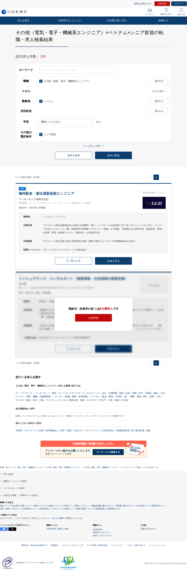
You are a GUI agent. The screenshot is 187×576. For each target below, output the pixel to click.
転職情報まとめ (113, 509)
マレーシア (90, 416)
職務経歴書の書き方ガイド (103, 506)
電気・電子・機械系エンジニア (30, 467)
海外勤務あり (52, 430)
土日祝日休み (107, 430)
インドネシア (28, 416)
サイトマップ (116, 545)
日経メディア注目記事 (9, 506)
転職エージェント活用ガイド (61, 506)
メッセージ (149, 12)
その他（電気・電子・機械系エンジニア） (63, 467)
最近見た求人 (166, 11)
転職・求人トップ (7, 467)
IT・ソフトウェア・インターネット (33, 393)
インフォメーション (157, 545)
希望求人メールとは (73, 518)
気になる (181, 11)
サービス (20, 400)
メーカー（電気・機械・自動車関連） (34, 396)
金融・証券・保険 (128, 393)
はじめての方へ (6, 518)
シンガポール (43, 416)
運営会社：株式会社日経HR (34, 545)
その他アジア (117, 416)
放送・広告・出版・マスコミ (40, 400)
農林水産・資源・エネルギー (83, 400)
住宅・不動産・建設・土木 (151, 393)
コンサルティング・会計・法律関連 (99, 393)
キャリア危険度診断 (96, 509)
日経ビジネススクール (102, 535)
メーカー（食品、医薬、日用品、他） (109, 396)
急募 (148, 430)
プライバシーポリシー (72, 545)
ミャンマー (103, 416)
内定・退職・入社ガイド (10, 509)
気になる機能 (58, 518)
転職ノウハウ (26, 506)
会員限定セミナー (29, 509)
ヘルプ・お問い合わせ (135, 545)
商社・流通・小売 (152, 396)
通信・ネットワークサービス (66, 393)
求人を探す (23, 20)
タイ (54, 416)
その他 (124, 400)
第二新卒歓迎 (137, 430)
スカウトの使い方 (22, 518)
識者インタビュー (82, 506)
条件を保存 (73, 155)
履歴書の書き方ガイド (125, 506)
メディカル (61, 400)
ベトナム (125, 467)
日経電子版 (97, 529)
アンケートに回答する (108, 452)
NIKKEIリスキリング (101, 532)
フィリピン (78, 416)
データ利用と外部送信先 (97, 545)
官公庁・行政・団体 (109, 400)
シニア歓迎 (136, 467)
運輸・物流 (135, 396)
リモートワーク (91, 430)
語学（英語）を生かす (71, 430)
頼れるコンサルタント (41, 518)
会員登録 (162, 3)
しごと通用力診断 (78, 509)
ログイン (179, 3)
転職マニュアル (40, 506)
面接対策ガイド (158, 506)
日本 (18, 416)
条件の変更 (113, 155)
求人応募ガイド (143, 506)
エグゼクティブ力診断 (59, 509)
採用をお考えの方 (142, 3)
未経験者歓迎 (122, 430)
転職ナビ (164, 20)
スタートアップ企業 (34, 430)
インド (61, 416)
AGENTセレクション (70, 20)
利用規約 (54, 545)
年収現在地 (44, 509)
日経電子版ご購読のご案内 (57, 529)
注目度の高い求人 (117, 20)
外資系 (19, 430)
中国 (68, 416)
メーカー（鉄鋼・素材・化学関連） (72, 396)
